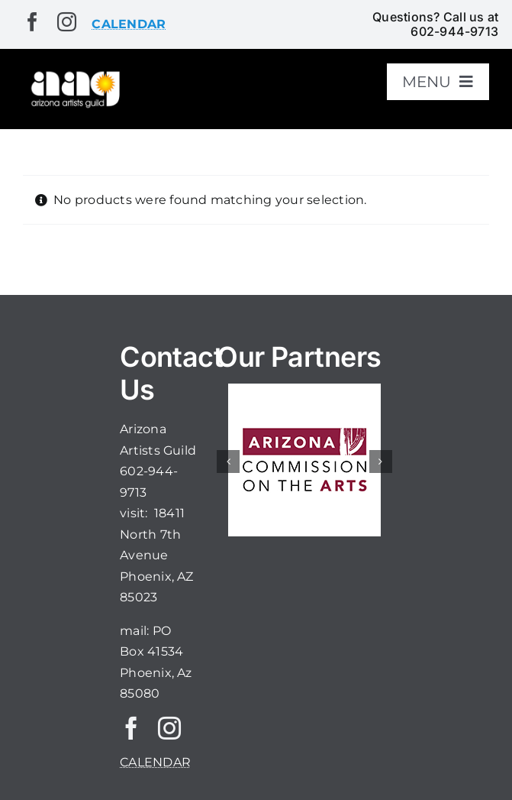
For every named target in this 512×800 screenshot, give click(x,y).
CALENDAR (155, 762)
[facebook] (32, 21)
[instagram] (66, 21)
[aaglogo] (74, 74)
